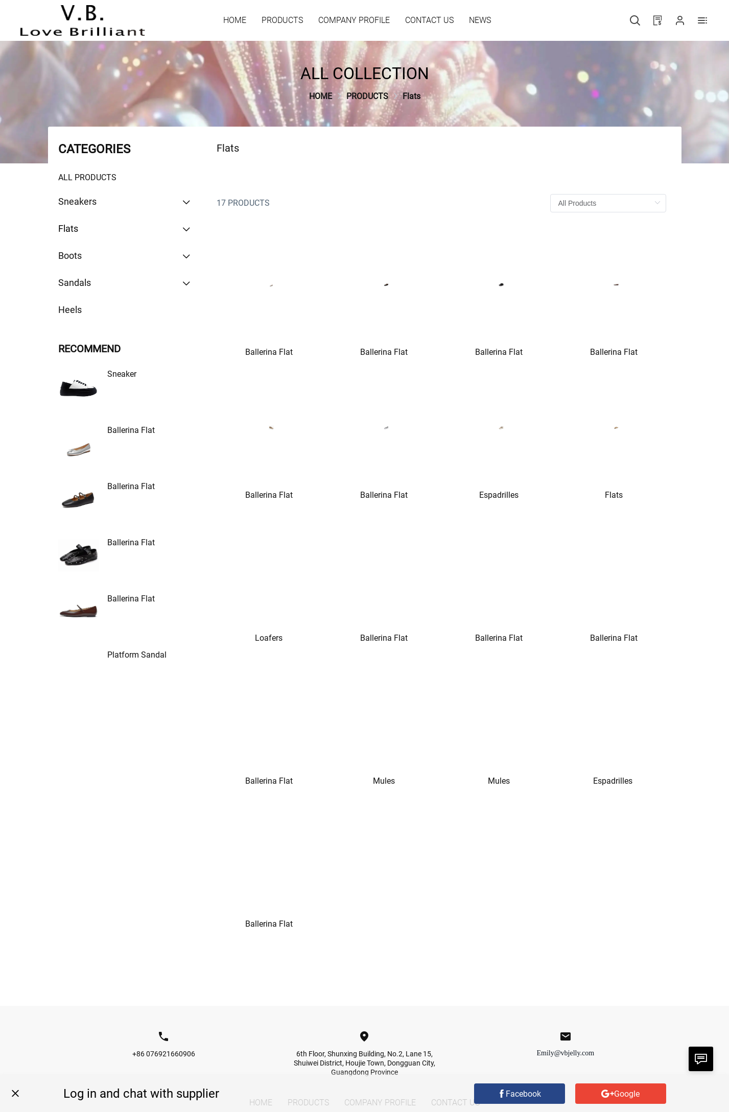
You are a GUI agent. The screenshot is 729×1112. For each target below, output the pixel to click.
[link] (320, 96)
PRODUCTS (367, 96)
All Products (87, 177)
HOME (320, 96)
